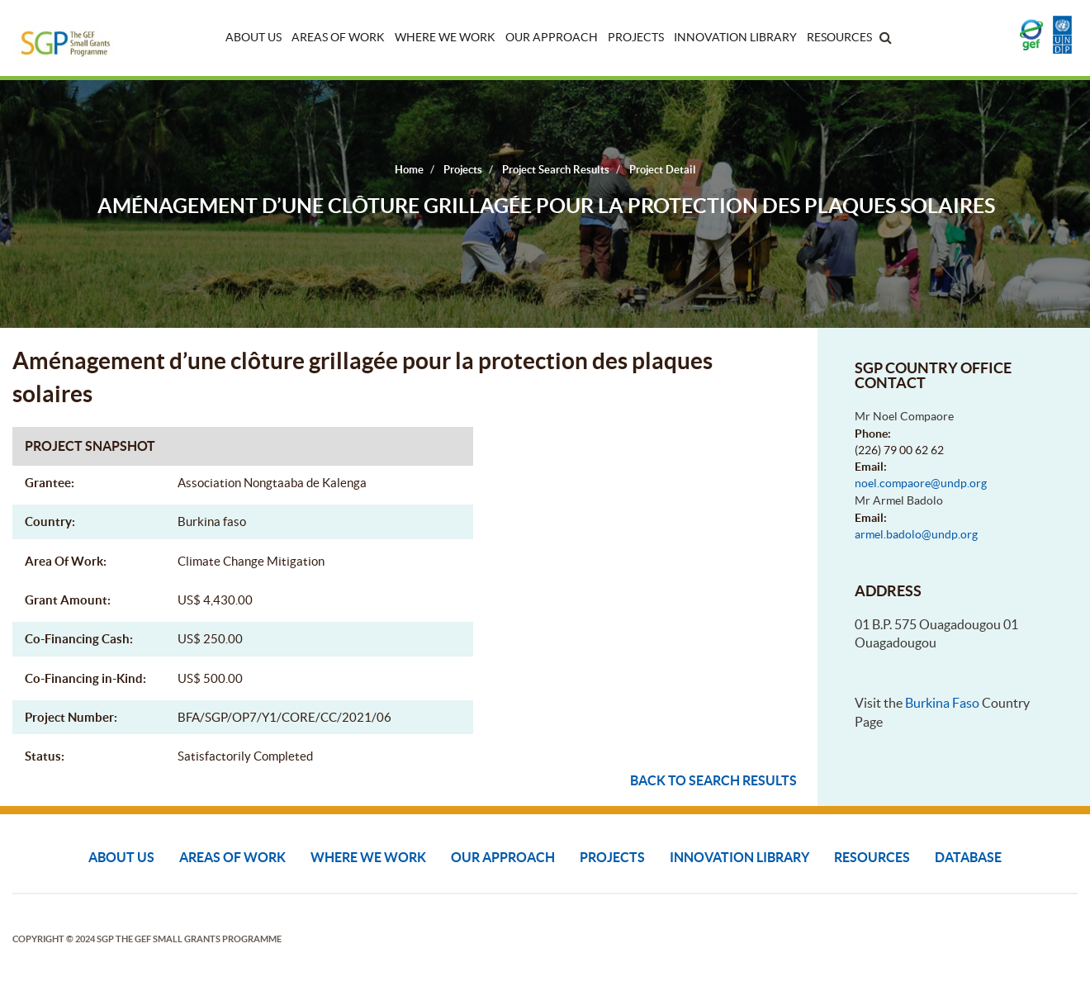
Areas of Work (338, 37)
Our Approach (551, 37)
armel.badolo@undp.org (916, 534)
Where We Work (445, 37)
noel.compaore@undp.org (921, 483)
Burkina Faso (942, 702)
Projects (636, 37)
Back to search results (713, 780)
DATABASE (968, 857)
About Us (253, 37)
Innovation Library (735, 37)
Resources (839, 37)
